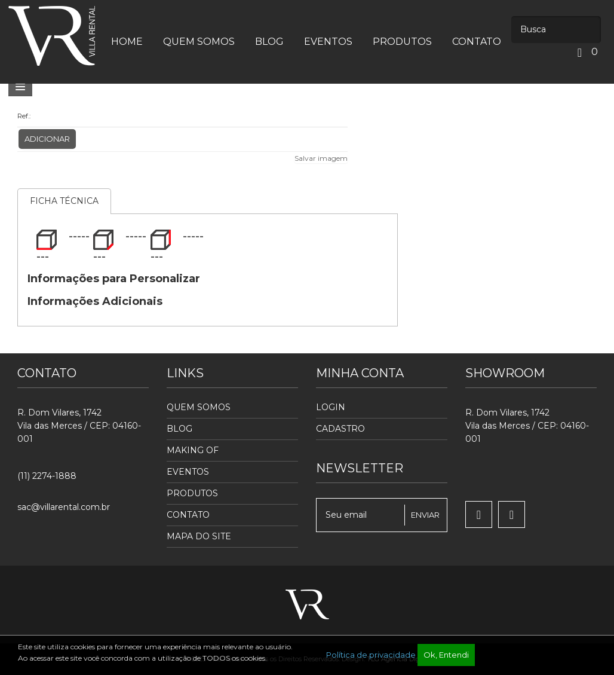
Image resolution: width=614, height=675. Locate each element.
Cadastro (340, 428)
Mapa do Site (199, 536)
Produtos (192, 493)
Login (330, 407)
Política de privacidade (371, 654)
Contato (188, 514)
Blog (179, 428)
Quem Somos (199, 407)
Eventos (188, 471)
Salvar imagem (321, 158)
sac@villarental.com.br (63, 507)
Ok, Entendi (446, 654)
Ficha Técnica (64, 201)
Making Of (193, 450)
